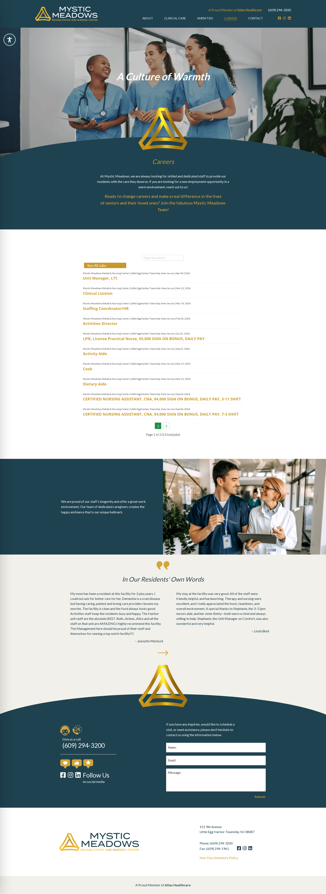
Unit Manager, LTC (100, 287)
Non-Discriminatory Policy (228, 857)
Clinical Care (175, 18)
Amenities (205, 18)
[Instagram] (284, 18)
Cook (88, 378)
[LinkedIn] (289, 18)
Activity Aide (95, 363)
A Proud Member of (235, 10)
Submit (259, 806)
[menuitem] (147, 18)
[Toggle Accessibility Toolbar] (9, 39)
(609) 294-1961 (227, 849)
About (147, 18)
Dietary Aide (94, 393)
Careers (230, 18)
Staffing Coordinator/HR (106, 318)
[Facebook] (279, 18)
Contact (255, 18)
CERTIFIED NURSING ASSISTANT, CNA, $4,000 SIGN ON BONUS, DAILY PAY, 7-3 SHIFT (161, 423)
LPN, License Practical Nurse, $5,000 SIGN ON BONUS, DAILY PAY (144, 348)
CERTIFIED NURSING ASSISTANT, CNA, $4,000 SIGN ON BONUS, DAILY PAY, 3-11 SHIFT (162, 408)
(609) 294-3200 (279, 10)
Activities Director (100, 333)
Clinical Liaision (97, 302)
